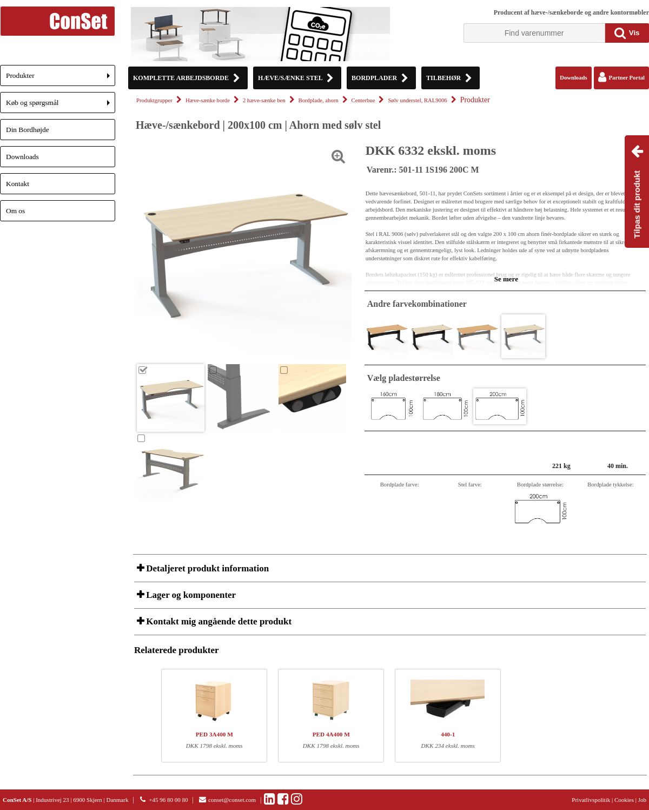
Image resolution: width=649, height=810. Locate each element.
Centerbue (363, 100)
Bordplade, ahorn (319, 100)
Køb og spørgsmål (60, 105)
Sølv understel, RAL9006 (417, 100)
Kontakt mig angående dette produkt (218, 621)
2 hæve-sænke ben (264, 100)
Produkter (60, 78)
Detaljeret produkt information (206, 568)
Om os (15, 211)
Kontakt (17, 184)
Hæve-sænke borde (208, 100)
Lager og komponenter (190, 595)
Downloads (22, 157)
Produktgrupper (154, 100)
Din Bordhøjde (27, 130)
